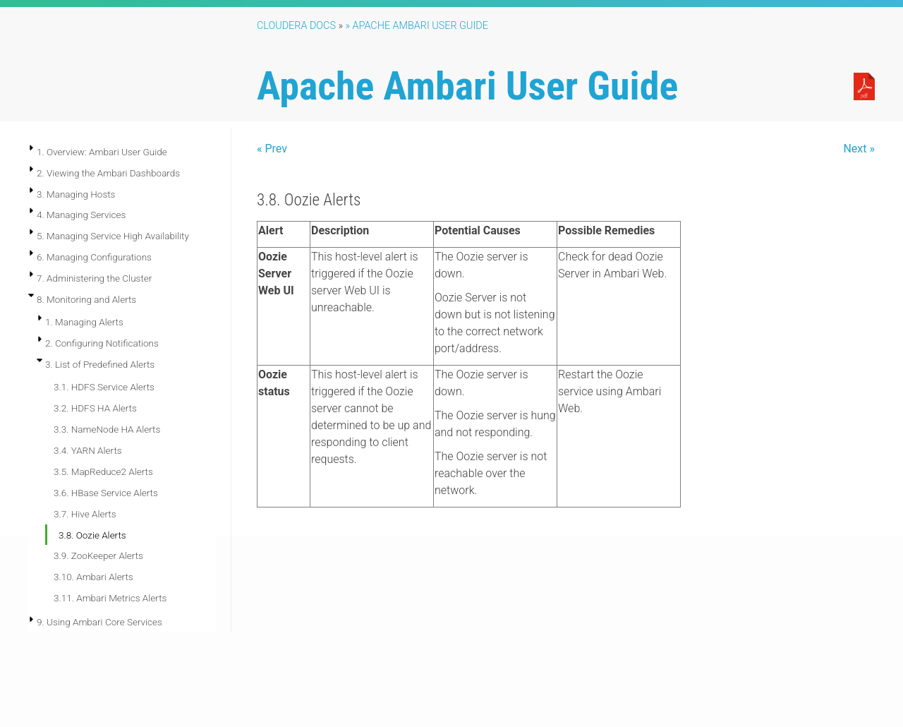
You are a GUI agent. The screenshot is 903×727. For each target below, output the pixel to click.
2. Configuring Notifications (102, 343)
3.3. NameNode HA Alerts (107, 429)
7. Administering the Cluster (94, 278)
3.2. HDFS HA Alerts (95, 408)
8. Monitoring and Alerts (86, 299)
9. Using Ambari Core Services (99, 621)
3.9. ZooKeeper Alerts (98, 555)
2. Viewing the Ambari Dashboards (108, 173)
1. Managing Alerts (84, 322)
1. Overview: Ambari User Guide (102, 151)
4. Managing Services (81, 214)
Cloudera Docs (296, 26)
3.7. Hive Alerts (85, 513)
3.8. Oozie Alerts (92, 535)
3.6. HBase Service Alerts (106, 492)
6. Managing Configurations (94, 257)
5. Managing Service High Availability (113, 235)
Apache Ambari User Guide (467, 86)
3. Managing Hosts (76, 194)
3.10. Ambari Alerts (93, 576)
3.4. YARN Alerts (88, 450)
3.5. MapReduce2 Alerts (103, 471)
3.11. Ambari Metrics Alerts (110, 597)
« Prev (272, 148)
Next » (859, 148)
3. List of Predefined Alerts (99, 364)
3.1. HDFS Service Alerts (104, 386)
